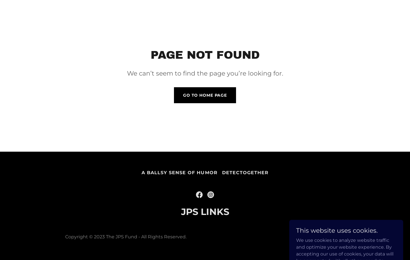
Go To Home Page (205, 95)
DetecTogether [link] (245, 172)
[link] (199, 194)
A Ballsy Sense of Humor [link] (179, 172)
